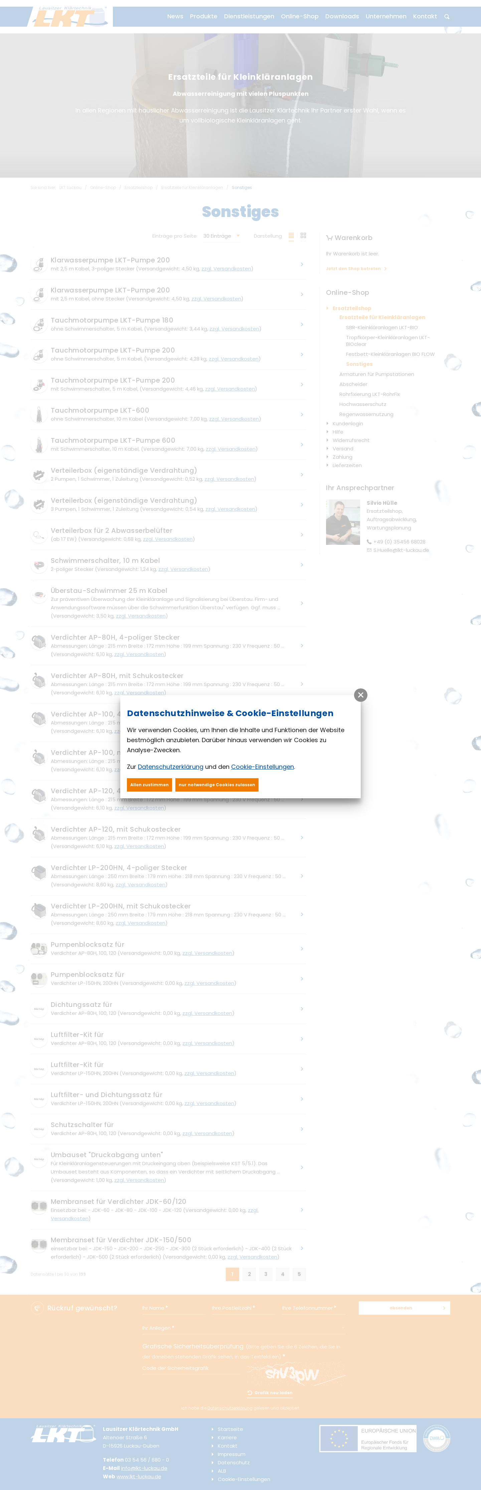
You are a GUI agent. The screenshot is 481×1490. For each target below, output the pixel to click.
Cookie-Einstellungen (262, 767)
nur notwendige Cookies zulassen (217, 785)
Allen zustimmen (149, 785)
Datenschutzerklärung (170, 767)
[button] (360, 695)
